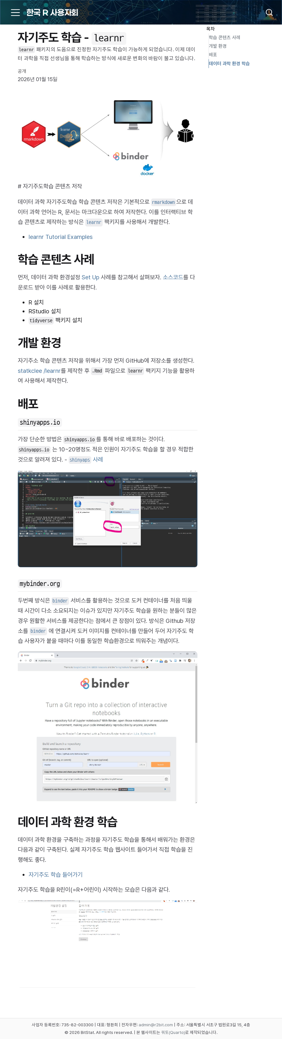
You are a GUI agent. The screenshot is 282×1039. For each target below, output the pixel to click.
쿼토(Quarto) (173, 1032)
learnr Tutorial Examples (61, 237)
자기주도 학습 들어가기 (56, 874)
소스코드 (173, 277)
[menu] (15, 12)
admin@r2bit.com (156, 1024)
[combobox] (266, 12)
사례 (86, 459)
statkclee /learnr (39, 370)
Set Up (90, 277)
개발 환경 (218, 46)
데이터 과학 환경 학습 (229, 63)
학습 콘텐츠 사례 (224, 37)
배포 (213, 55)
